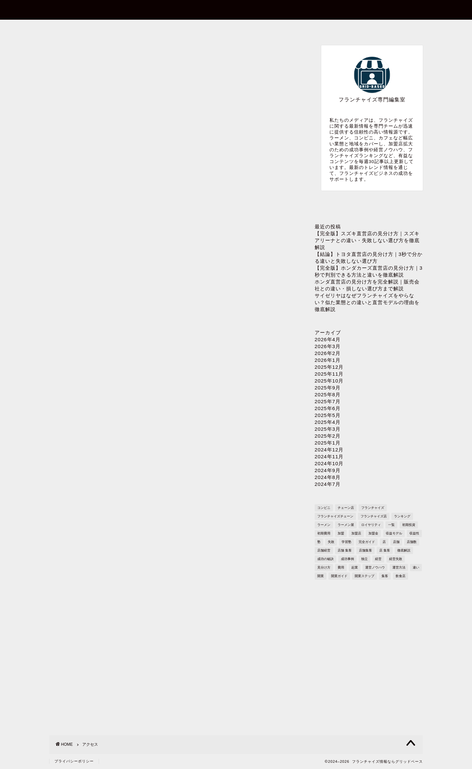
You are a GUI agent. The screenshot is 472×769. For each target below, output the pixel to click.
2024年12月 (329, 449)
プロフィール (235, 28)
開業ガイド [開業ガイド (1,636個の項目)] (339, 576)
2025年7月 (328, 401)
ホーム (86, 28)
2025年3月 (328, 429)
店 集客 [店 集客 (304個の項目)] (384, 550)
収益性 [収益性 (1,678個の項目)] (414, 533)
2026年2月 (328, 353)
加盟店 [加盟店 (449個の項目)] (356, 533)
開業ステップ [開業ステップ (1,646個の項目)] (364, 576)
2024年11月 (329, 456)
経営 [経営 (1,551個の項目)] (378, 559)
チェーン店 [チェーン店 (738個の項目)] (346, 507)
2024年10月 (329, 463)
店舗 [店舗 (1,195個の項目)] (396, 542)
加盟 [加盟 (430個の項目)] (341, 533)
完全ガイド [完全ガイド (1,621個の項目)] (367, 542)
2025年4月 (328, 422)
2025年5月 (328, 415)
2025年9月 (328, 387)
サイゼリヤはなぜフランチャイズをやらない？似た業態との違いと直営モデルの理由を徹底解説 (367, 302)
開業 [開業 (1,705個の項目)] (320, 576)
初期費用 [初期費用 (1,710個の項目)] (323, 533)
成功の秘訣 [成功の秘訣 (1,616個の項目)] (325, 559)
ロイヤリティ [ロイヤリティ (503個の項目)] (371, 525)
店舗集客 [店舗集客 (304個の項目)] (365, 550)
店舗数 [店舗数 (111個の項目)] (412, 542)
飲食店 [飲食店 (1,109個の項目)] (400, 576)
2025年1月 (328, 443)
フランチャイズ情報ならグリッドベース (236, 9)
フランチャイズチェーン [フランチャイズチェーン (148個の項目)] (335, 516)
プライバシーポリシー (310, 28)
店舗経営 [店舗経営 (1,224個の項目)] (323, 550)
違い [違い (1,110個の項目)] (416, 567)
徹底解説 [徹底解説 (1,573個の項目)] (403, 550)
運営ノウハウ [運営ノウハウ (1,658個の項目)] (375, 567)
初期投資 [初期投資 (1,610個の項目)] (408, 525)
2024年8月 (328, 477)
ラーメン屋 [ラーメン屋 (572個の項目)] (346, 525)
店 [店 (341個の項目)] (384, 542)
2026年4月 (328, 339)
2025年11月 (329, 374)
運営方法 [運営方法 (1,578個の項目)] (398, 567)
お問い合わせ (161, 28)
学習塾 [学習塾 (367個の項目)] (346, 542)
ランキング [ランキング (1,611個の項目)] (402, 516)
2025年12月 (329, 367)
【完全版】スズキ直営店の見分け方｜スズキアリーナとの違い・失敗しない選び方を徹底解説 (367, 240)
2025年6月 (328, 408)
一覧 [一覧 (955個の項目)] (391, 525)
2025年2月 (328, 436)
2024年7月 (328, 484)
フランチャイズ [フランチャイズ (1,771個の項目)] (372, 507)
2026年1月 (328, 360)
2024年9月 (328, 470)
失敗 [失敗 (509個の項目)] (331, 542)
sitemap (385, 28)
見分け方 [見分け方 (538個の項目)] (323, 567)
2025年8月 (328, 394)
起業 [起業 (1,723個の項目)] (354, 567)
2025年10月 (329, 381)
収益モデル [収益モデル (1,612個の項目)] (394, 533)
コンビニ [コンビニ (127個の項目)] (323, 507)
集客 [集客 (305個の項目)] (385, 576)
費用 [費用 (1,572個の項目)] (341, 567)
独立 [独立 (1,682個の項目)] (364, 559)
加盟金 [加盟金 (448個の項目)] (373, 533)
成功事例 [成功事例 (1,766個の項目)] (347, 559)
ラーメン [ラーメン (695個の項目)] (323, 525)
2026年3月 (328, 346)
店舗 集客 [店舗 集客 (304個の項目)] (345, 550)
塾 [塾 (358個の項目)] (319, 542)
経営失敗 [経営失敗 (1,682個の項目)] (395, 559)
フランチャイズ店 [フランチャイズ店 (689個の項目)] (374, 516)
